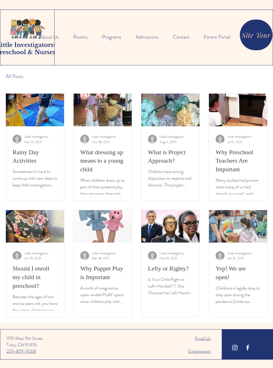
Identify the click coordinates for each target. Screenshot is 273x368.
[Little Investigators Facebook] (247, 347)
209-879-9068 (21, 351)
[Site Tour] (256, 35)
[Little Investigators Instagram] (234, 347)
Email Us (203, 338)
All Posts (14, 76)
